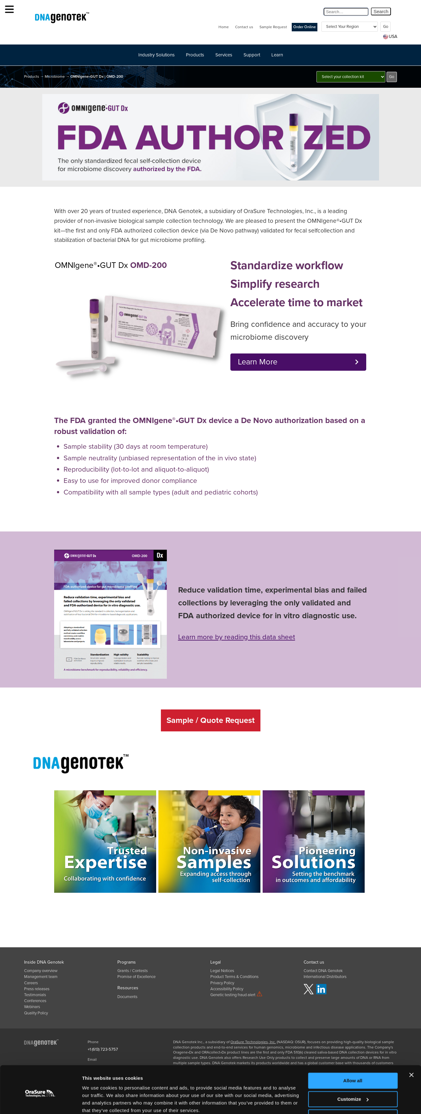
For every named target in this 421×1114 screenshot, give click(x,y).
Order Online (304, 27)
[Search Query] (346, 12)
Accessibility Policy (226, 988)
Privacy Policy (222, 983)
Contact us (244, 27)
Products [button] (195, 55)
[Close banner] (411, 1049)
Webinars (32, 1006)
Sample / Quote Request (211, 720)
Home (223, 27)
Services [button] (223, 55)
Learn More (257, 362)
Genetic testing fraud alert (236, 994)
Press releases (36, 988)
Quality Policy (36, 1013)
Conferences (35, 1000)
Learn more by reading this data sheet (236, 637)
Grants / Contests (132, 970)
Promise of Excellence (136, 976)
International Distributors (325, 976)
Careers (31, 983)
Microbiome (55, 76)
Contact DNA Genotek (323, 970)
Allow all (352, 1054)
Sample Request (273, 27)
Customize (353, 1072)
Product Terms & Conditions (234, 976)
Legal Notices (222, 970)
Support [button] (252, 55)
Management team (41, 976)
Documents (127, 996)
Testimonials (35, 994)
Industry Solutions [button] (156, 55)
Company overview (41, 970)
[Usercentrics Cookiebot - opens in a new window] (40, 1101)
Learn (277, 55)
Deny (353, 1091)
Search (380, 11)
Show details (96, 1101)
